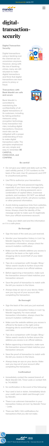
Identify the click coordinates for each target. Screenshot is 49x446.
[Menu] (44, 7)
